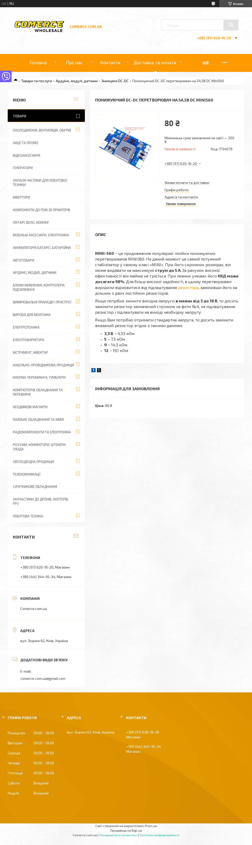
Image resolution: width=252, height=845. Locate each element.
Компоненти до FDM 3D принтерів (41, 210)
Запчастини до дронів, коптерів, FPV (41, 501)
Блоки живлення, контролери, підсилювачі (39, 287)
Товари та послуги (36, 81)
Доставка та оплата (154, 62)
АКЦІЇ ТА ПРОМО (25, 143)
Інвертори (21, 197)
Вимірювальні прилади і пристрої (42, 302)
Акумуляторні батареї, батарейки (42, 248)
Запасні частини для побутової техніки (40, 182)
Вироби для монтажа (32, 315)
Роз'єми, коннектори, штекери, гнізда (39, 447)
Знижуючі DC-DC (115, 81)
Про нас (74, 62)
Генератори (23, 168)
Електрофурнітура (28, 340)
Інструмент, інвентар (30, 352)
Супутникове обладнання (35, 487)
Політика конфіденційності (159, 835)
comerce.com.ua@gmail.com (42, 678)
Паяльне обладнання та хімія (38, 419)
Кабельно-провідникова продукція (43, 365)
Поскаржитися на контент (118, 835)
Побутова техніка (28, 516)
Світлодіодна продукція (33, 462)
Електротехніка (26, 327)
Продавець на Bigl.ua (126, 830)
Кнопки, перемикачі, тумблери (39, 377)
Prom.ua (151, 826)
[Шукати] (230, 25)
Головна (38, 62)
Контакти (110, 62)
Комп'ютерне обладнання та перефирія (38, 392)
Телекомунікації (26, 474)
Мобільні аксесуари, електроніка (41, 235)
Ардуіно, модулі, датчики (77, 81)
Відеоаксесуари (26, 155)
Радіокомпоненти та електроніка (42, 432)
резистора (188, 287)
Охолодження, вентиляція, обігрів (42, 130)
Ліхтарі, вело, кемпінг (31, 222)
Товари (19, 116)
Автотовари (23, 260)
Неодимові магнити (30, 407)
